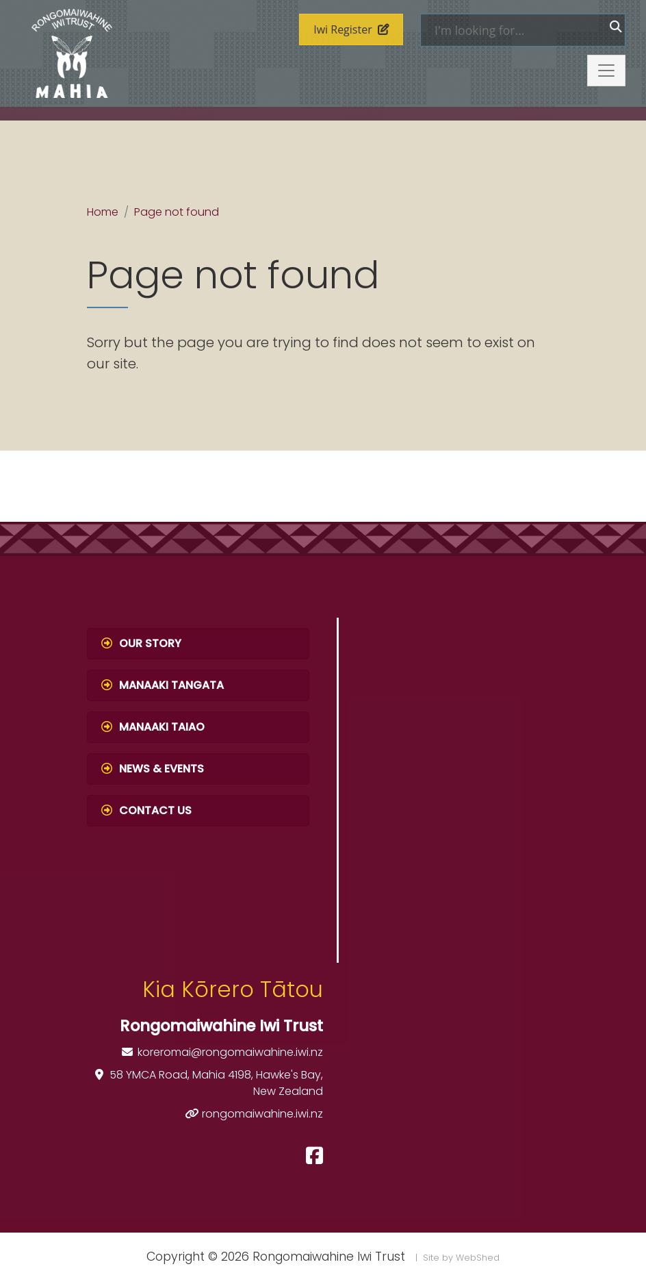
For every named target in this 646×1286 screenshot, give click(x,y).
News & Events (152, 769)
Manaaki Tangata (162, 685)
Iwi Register (351, 29)
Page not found (176, 212)
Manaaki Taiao (153, 727)
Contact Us (146, 810)
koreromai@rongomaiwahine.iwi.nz (230, 1052)
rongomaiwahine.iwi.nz (262, 1114)
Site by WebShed (461, 1257)
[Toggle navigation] (606, 70)
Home (102, 212)
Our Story (141, 643)
